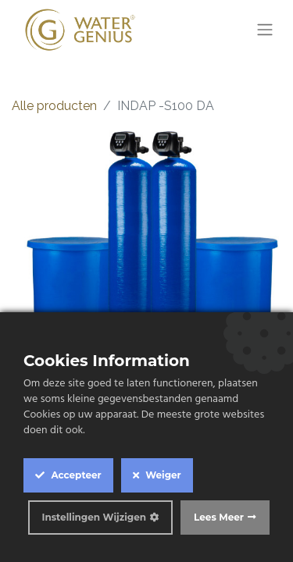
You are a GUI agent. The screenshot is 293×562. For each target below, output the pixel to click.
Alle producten (54, 105)
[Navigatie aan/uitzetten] (264, 30)
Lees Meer (219, 517)
